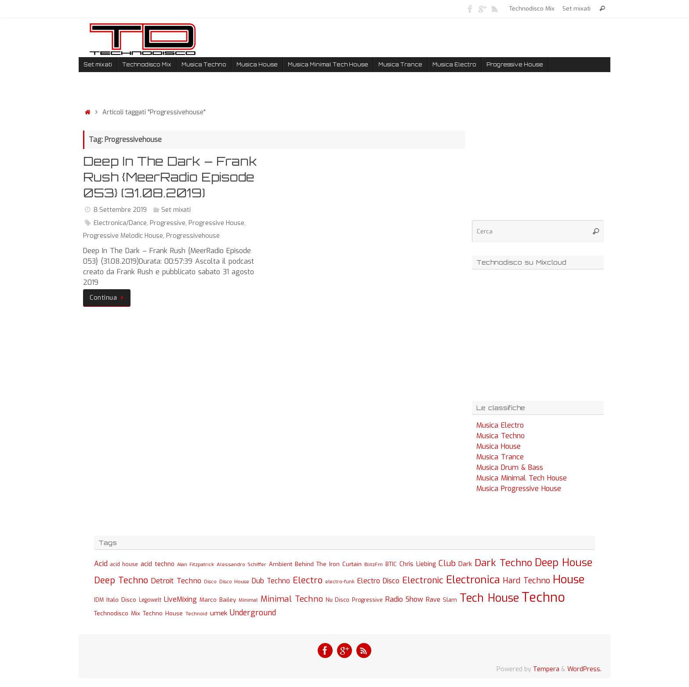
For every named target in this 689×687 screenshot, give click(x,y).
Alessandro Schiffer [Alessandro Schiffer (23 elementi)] (241, 564)
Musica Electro (500, 425)
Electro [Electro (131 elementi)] (308, 580)
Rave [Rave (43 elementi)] (433, 599)
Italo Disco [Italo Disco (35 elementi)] (121, 599)
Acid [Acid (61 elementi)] (101, 563)
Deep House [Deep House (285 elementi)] (563, 563)
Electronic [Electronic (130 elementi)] (422, 580)
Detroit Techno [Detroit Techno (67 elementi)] (176, 580)
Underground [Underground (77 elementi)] (253, 613)
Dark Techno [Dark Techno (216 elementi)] (503, 562)
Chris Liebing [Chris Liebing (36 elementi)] (417, 564)
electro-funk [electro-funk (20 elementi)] (340, 581)
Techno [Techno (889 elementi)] (543, 597)
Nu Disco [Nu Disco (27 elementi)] (337, 599)
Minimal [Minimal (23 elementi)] (248, 599)
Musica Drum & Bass (509, 467)
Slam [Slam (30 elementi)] (450, 599)
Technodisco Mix (532, 8)
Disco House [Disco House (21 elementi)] (234, 581)
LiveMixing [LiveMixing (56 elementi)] (180, 599)
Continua (108, 298)
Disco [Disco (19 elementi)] (210, 581)
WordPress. (584, 669)
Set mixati (576, 8)
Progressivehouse (193, 236)
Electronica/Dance (120, 223)
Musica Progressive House (518, 488)
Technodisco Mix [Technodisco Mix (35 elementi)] (117, 613)
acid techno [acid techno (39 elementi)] (157, 564)
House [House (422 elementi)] (569, 579)
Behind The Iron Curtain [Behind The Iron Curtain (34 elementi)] (328, 564)
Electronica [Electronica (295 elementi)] (473, 580)
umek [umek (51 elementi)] (218, 613)
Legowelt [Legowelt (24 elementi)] (150, 599)
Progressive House (216, 223)
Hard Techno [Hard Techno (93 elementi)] (526, 580)
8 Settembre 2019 (120, 210)
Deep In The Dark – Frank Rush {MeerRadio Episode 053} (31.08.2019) (170, 177)
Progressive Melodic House (123, 236)
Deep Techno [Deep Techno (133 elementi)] (121, 580)
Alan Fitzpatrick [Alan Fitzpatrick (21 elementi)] (195, 564)
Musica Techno (500, 435)
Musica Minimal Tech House (521, 478)
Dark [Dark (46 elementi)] (465, 564)
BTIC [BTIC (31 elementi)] (391, 564)
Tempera (546, 669)
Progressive (167, 223)
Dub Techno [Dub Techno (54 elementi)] (271, 580)
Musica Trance (500, 457)
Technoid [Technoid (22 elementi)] (196, 614)
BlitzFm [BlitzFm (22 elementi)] (373, 564)
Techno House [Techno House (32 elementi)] (163, 613)
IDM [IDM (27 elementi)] (99, 599)
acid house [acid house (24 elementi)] (124, 564)
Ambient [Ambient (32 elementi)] (280, 564)
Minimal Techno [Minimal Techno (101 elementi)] (292, 598)
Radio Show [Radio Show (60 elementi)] (404, 599)
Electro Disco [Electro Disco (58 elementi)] (378, 580)
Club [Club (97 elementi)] (447, 563)
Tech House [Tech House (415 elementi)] (489, 597)
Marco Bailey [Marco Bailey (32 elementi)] (217, 599)
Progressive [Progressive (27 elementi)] (367, 599)
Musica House (498, 446)
